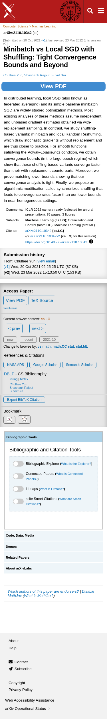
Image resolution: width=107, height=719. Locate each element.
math (47, 346)
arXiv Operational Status (28, 708)
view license (10, 308)
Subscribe (23, 669)
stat (71, 346)
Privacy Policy (21, 690)
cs (39, 346)
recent (28, 340)
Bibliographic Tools (21, 437)
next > (37, 328)
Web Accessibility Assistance (29, 700)
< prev (14, 328)
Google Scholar (45, 365)
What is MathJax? (38, 595)
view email (46, 261)
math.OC (60, 346)
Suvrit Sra (58, 75)
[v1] (7, 266)
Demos (11, 546)
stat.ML (82, 346)
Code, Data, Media (20, 535)
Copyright (17, 683)
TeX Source (42, 300)
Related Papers (17, 557)
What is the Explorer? (76, 463)
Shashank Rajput (37, 75)
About (14, 641)
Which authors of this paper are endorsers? (43, 591)
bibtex (24, 379)
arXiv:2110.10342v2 (45, 236)
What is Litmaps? (52, 489)
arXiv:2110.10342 (38, 230)
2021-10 (49, 340)
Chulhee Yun (13, 75)
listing (14, 379)
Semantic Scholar (79, 365)
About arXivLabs (19, 568)
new (10, 340)
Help (13, 648)
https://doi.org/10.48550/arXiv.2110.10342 (56, 242)
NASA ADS (15, 365)
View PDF (53, 86)
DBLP (9, 374)
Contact (21, 662)
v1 (44, 40)
